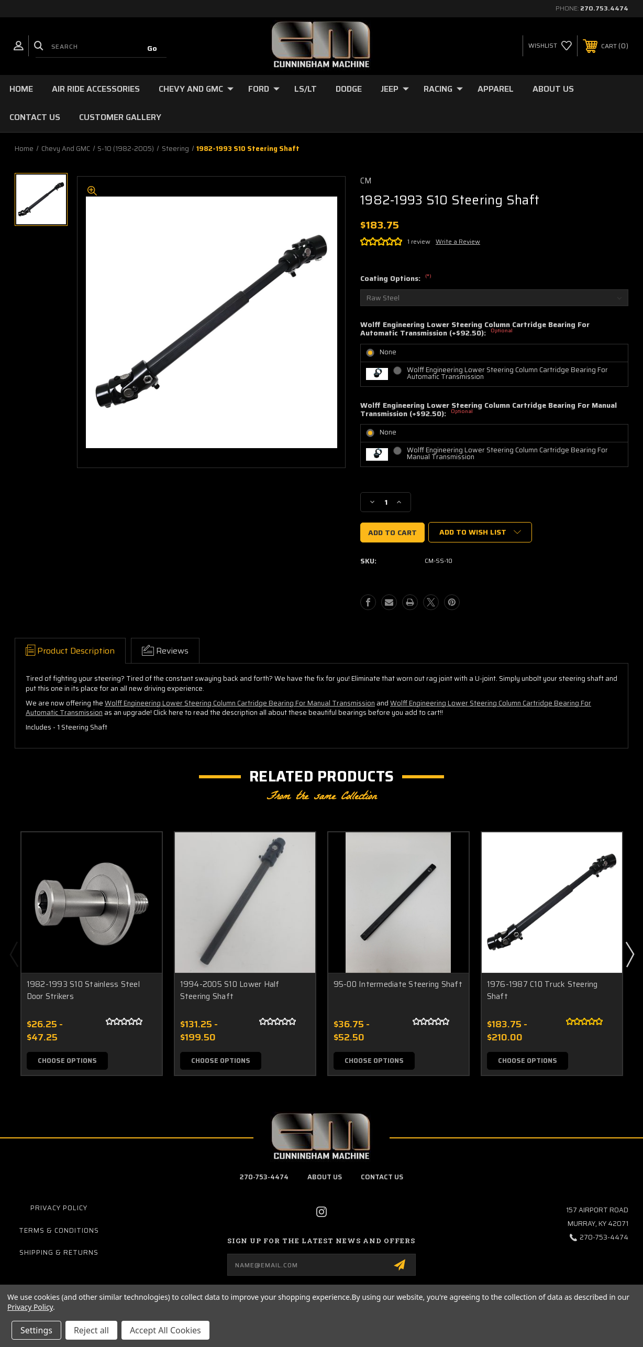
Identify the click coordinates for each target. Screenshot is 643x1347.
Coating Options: (395, 279)
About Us (553, 88)
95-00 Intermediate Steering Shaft (398, 985)
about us (324, 1176)
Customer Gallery (120, 117)
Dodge (349, 88)
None (388, 352)
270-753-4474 (264, 1176)
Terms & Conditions (59, 1230)
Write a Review (458, 241)
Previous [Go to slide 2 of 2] (13, 954)
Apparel (496, 88)
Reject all (91, 1330)
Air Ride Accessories (96, 88)
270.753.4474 (604, 8)
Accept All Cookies (165, 1330)
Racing (443, 88)
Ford (264, 88)
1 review (418, 241)
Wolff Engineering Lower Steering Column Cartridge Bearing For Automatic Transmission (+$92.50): (475, 330)
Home (21, 88)
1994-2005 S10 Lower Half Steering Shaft (230, 990)
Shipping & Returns (58, 1252)
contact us (382, 1176)
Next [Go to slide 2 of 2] (629, 954)
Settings (36, 1330)
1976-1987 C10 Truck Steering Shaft (542, 990)
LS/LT (305, 88)
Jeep (395, 88)
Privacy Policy (58, 1208)
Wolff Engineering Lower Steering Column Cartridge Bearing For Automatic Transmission (507, 373)
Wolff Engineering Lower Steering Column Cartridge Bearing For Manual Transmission (507, 453)
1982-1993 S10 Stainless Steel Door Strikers (83, 990)
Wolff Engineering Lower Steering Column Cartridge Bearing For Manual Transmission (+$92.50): (488, 410)
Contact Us (34, 117)
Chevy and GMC (196, 88)
